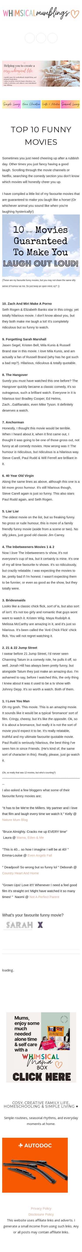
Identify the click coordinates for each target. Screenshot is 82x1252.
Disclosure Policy (41, 1214)
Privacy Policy (41, 1208)
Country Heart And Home (20, 873)
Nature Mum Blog (15, 820)
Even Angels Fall (40, 855)
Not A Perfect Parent (44, 897)
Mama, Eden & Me (30, 837)
